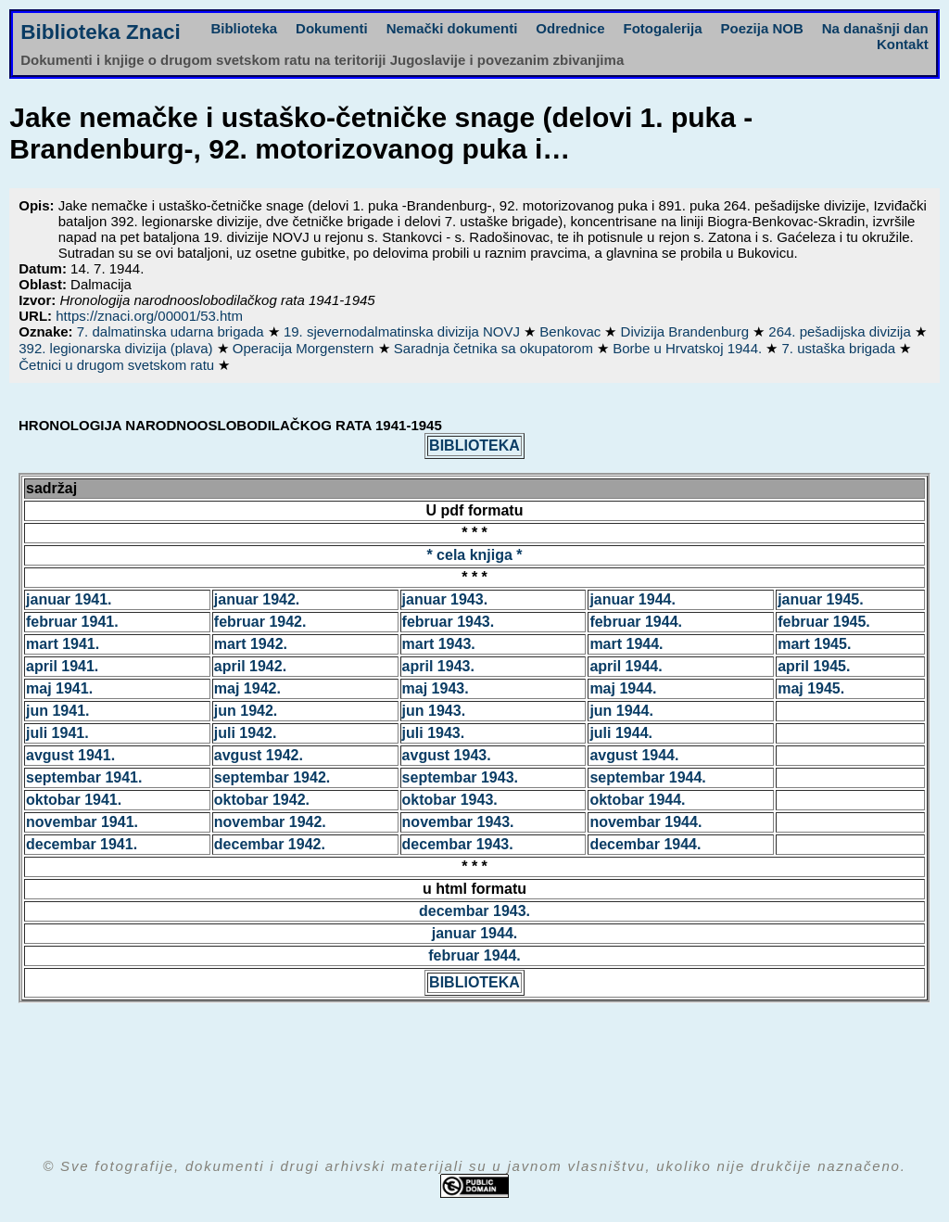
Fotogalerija (663, 28)
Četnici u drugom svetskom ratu (118, 365)
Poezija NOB (762, 28)
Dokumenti (332, 28)
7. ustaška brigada (841, 348)
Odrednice (570, 28)
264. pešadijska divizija (841, 331)
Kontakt (903, 44)
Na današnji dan (875, 28)
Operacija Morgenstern (305, 348)
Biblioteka (243, 28)
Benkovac (571, 331)
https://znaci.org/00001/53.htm (149, 316)
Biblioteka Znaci (100, 32)
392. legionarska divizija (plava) (117, 348)
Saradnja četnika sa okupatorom (495, 348)
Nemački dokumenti (452, 28)
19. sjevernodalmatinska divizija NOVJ (404, 331)
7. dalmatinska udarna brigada (172, 331)
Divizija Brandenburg (687, 331)
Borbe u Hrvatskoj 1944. (689, 348)
